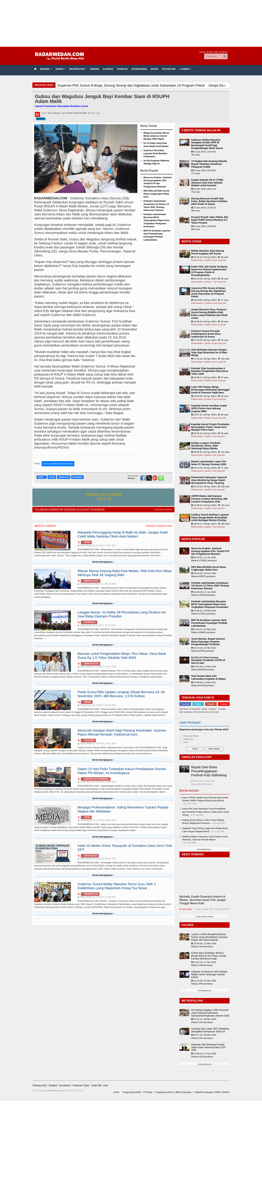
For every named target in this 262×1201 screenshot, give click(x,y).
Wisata (154, 69)
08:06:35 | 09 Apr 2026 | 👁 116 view (210, 452)
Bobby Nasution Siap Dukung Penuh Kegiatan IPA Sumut (207, 252)
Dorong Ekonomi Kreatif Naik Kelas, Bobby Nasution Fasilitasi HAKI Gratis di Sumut (209, 201)
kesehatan (77, 477)
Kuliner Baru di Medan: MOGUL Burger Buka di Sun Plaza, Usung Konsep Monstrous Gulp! (208, 956)
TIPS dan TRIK (169, 69)
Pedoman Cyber (81, 1085)
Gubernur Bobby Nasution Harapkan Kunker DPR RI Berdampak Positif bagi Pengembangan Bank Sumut (207, 143)
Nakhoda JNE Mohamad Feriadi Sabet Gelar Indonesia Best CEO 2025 (208, 1047)
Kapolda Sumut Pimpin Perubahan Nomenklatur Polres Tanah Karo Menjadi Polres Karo (210, 427)
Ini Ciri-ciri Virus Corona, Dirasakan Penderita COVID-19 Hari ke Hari (208, 660)
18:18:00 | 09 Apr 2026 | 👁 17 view (209, 300)
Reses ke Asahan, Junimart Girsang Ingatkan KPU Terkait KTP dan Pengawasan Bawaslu (210, 551)
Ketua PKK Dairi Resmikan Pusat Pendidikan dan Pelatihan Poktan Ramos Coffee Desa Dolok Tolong (205, 811)
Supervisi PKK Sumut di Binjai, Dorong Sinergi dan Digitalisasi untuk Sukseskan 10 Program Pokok (208, 292)
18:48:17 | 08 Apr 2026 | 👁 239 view (210, 524)
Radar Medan (85, 545)
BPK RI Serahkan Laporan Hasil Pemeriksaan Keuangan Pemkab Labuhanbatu (209, 623)
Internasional (139, 69)
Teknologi (122, 69)
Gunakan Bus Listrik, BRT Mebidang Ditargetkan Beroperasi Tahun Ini (210, 1030)
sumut (52, 477)
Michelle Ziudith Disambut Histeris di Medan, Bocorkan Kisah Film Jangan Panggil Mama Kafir (202, 900)
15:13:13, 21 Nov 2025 (104, 782)
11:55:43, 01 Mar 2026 (104, 545)
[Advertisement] (131, 23)
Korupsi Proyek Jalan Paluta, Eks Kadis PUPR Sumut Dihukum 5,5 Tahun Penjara (209, 220)
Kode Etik (96, 1085)
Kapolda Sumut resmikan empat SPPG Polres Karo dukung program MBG (209, 408)
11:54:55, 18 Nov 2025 (104, 820)
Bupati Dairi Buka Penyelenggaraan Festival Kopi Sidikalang (209, 771)
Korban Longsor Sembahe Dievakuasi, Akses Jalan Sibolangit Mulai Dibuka (205, 446)
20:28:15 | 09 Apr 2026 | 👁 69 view (209, 257)
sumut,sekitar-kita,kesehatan (58, 463)
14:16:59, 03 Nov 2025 (104, 858)
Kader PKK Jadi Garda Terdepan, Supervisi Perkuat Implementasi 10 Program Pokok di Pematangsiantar (209, 270)
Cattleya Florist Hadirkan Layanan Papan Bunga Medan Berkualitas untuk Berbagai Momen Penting (210, 517)
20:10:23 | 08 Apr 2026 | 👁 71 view (209, 468)
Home (116, 1092)
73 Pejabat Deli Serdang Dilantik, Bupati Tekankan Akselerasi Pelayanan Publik (209, 164)
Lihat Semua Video (204, 916)
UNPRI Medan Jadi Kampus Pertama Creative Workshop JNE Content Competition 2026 (209, 499)
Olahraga (108, 69)
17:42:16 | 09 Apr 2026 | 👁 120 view (210, 359)
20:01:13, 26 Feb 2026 (104, 584)
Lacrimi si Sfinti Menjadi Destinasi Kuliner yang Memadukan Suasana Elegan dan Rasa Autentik (209, 937)
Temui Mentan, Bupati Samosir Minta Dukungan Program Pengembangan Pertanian (208, 641)
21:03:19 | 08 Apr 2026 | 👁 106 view (210, 486)
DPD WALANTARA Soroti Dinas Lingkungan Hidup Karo (156, 194)
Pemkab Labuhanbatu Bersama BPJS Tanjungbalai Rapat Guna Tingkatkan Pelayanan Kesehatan (157, 220)
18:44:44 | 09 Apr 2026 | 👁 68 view (209, 278)
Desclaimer (65, 1085)
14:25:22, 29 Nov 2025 (104, 705)
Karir (105, 1085)
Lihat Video (185, 909)
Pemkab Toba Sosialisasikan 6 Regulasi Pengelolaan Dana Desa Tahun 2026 (209, 371)
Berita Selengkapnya (103, 561)
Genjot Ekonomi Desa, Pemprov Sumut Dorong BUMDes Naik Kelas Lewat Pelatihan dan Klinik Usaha (209, 313)
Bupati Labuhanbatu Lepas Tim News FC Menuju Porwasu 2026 (208, 463)
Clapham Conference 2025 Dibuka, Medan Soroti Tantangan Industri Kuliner (209, 974)
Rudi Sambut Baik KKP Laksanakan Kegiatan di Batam (208, 677)
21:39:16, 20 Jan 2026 (104, 625)
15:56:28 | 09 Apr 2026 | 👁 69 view (209, 396)
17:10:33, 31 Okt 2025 (104, 897)
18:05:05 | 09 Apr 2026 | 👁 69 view (209, 321)
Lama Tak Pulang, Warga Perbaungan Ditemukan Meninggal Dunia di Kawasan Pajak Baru (210, 390)
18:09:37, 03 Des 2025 (104, 666)
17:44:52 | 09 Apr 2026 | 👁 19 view (209, 340)
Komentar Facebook (163, 509)
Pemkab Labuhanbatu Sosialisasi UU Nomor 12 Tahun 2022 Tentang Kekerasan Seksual (210, 586)
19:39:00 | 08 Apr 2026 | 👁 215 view (210, 505)
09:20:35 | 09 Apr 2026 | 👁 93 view (209, 433)
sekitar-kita (63, 477)
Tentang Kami (39, 1085)
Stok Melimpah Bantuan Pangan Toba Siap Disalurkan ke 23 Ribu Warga (209, 352)
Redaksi (53, 1085)
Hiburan (94, 69)
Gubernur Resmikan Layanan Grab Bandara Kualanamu (155, 153)
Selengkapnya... (204, 849)
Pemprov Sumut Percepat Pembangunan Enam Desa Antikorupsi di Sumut (206, 334)
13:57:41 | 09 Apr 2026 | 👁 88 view (209, 414)
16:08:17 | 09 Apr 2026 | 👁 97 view (209, 377)
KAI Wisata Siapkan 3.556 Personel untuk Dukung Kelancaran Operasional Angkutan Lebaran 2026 (210, 1013)
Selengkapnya (204, 990)
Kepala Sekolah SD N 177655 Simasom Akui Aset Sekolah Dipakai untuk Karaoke (207, 183)
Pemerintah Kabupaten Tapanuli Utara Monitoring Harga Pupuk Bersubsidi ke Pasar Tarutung (209, 480)
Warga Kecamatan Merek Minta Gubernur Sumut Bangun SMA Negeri (156, 136)
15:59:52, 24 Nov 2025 (104, 743)
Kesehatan (41, 118)
